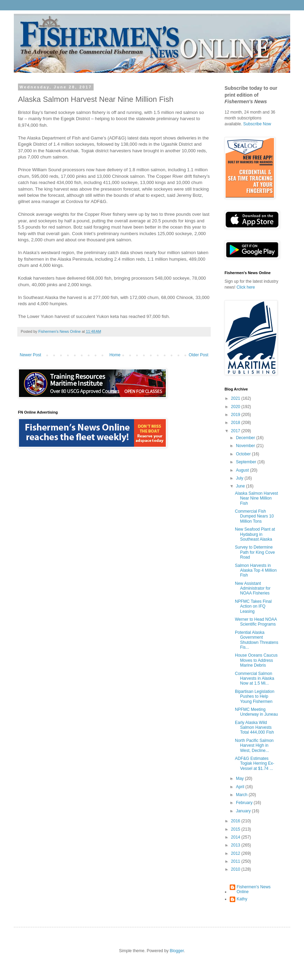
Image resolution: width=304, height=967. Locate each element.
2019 (236, 414)
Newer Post (30, 354)
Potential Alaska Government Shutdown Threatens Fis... (256, 640)
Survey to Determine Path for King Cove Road (255, 552)
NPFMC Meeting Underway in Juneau (256, 712)
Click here (246, 287)
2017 (236, 430)
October (244, 454)
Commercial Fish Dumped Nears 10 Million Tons (254, 516)
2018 (236, 422)
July (240, 478)
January (244, 811)
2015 (236, 829)
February (245, 802)
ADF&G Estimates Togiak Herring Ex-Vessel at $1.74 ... (254, 763)
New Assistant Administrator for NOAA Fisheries (252, 588)
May (240, 778)
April (240, 786)
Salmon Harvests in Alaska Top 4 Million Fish (256, 570)
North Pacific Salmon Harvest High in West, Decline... (254, 745)
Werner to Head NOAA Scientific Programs (256, 622)
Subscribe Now (257, 124)
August (243, 470)
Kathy (242, 899)
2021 (236, 398)
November (246, 445)
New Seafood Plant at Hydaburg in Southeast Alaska (255, 534)
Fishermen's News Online (253, 889)
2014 (236, 837)
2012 (236, 853)
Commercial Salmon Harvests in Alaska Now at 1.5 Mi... (254, 678)
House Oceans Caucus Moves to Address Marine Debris (256, 660)
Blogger (177, 950)
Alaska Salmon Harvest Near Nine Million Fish (256, 498)
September (246, 462)
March (242, 794)
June (241, 486)
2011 (236, 861)
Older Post (198, 354)
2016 (236, 821)
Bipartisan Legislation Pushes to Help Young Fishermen (254, 696)
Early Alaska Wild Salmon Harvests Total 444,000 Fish (254, 727)
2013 (236, 845)
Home (115, 354)
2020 (236, 406)
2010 (236, 869)
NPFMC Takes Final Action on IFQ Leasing (253, 606)
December (246, 437)
